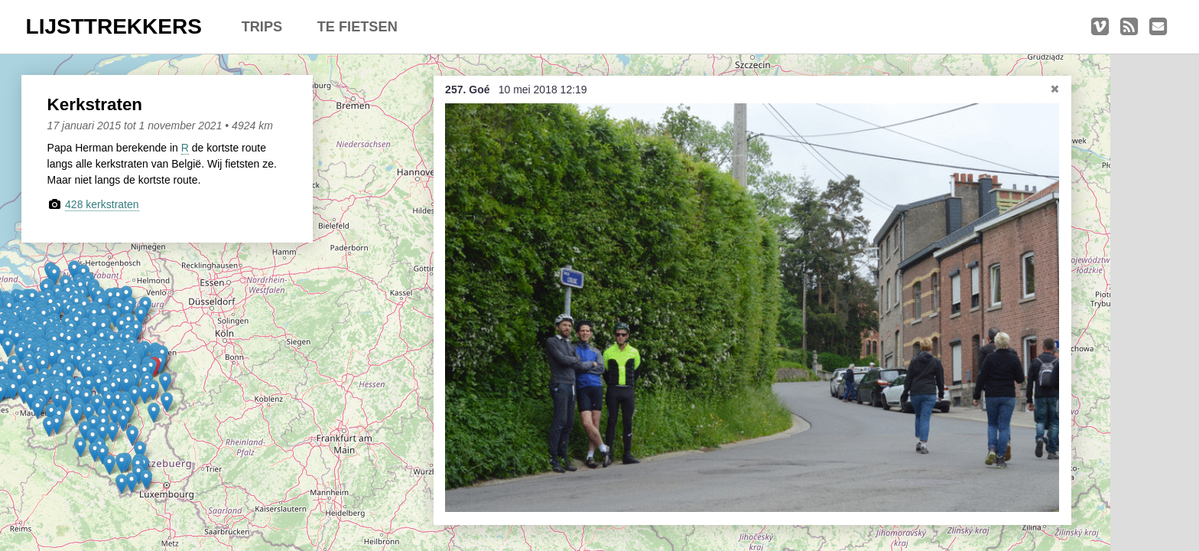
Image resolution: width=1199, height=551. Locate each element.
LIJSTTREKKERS (114, 26)
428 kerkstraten (102, 204)
